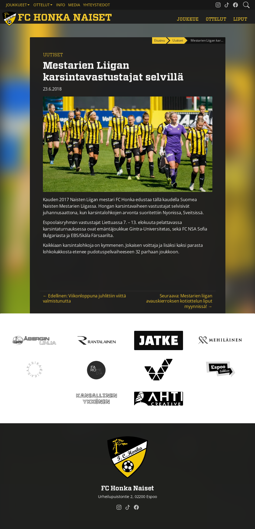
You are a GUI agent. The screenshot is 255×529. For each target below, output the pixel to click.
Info (60, 4)
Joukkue (188, 19)
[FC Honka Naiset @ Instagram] (218, 5)
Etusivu (159, 40)
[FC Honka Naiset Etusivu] (58, 18)
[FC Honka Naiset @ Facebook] (235, 5)
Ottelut (216, 19)
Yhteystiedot (96, 4)
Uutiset (53, 55)
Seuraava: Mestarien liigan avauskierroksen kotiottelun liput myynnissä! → (179, 301)
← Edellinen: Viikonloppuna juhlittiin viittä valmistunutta (84, 298)
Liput (240, 19)
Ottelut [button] (41, 4)
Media (74, 4)
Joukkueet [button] (16, 4)
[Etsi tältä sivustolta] (246, 5)
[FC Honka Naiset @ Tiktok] (226, 5)
